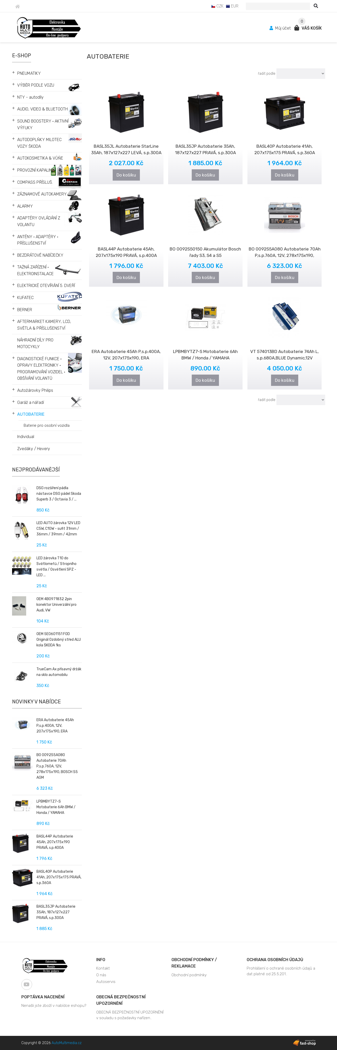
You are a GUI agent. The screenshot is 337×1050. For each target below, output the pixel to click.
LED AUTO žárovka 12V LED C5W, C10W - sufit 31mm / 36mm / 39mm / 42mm (58, 528)
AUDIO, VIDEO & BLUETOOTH (42, 109)
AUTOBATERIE (30, 414)
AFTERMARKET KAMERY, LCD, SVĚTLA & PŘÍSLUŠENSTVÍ (44, 325)
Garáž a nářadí (30, 402)
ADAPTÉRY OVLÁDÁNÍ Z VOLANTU (38, 221)
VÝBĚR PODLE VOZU (35, 85)
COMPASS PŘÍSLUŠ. (35, 182)
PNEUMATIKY (29, 73)
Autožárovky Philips (35, 390)
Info (100, 959)
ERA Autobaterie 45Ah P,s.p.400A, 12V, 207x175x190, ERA (55, 725)
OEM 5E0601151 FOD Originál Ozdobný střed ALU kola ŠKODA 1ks (58, 639)
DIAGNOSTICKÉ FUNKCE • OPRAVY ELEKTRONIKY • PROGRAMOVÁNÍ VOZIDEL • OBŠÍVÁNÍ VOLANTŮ (41, 368)
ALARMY (25, 206)
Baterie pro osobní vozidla (47, 425)
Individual (25, 436)
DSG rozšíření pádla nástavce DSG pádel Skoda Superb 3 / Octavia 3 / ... (58, 493)
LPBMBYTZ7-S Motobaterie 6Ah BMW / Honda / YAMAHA (55, 807)
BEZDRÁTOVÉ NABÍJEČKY (40, 255)
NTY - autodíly (30, 97)
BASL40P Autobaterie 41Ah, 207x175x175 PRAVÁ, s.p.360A (58, 877)
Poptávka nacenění (42, 997)
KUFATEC (25, 297)
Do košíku (126, 175)
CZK (217, 6)
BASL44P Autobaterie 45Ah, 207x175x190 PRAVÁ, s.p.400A (54, 842)
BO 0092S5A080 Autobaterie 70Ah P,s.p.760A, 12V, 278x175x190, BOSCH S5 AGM (57, 766)
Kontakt (103, 968)
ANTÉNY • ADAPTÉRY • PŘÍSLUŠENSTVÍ (37, 240)
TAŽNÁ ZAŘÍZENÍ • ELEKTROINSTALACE (35, 270)
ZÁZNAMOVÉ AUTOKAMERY (42, 194)
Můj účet (280, 28)
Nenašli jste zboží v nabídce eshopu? (53, 1005)
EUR (232, 6)
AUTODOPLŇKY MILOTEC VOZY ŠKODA (39, 143)
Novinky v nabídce (36, 702)
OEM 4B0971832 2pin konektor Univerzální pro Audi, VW (56, 604)
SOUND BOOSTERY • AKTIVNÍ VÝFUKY (43, 124)
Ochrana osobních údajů (275, 959)
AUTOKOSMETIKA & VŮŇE (40, 158)
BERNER (24, 309)
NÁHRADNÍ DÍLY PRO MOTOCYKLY (35, 343)
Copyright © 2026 (51, 1043)
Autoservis (105, 981)
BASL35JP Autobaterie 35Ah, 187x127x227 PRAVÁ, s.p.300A (55, 912)
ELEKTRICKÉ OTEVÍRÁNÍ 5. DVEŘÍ (46, 285)
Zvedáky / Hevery (33, 448)
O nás (101, 975)
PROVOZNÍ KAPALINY (36, 170)
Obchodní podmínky (189, 975)
